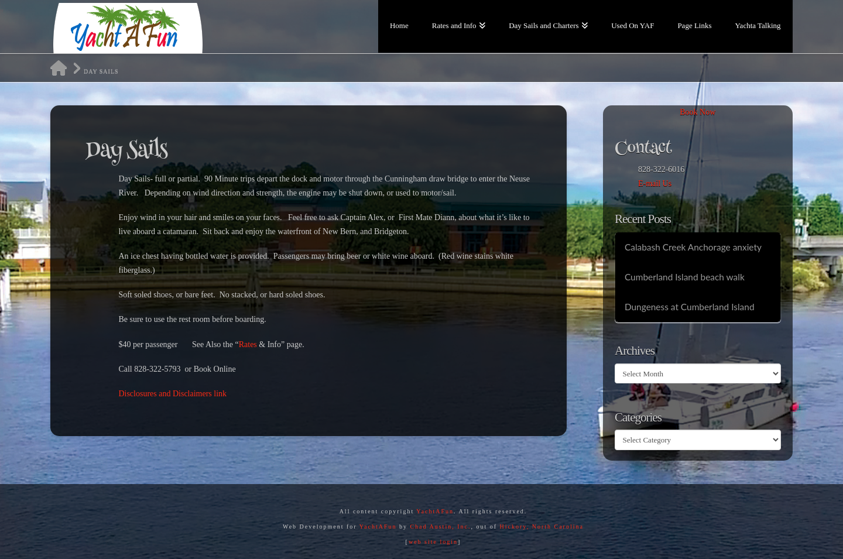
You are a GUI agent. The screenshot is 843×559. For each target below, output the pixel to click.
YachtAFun (435, 511)
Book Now (697, 112)
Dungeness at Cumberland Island (690, 306)
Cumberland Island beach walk (685, 277)
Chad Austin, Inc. (440, 526)
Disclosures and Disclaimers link (172, 393)
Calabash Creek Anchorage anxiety (693, 247)
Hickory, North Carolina (542, 526)
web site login (433, 542)
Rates (249, 344)
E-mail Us (654, 183)
